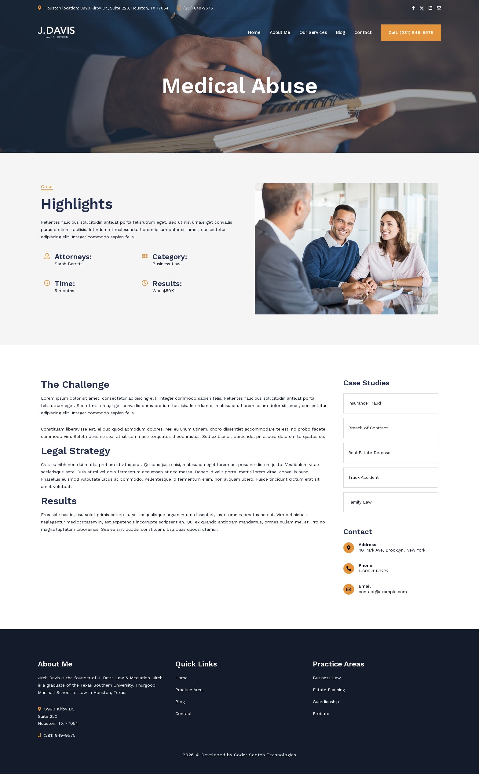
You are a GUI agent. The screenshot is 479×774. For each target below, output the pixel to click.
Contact (363, 32)
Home (254, 32)
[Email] (439, 8)
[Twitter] (421, 8)
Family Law (360, 502)
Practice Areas (190, 689)
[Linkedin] (430, 8)
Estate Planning (329, 689)
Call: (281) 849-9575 (411, 32)
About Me (280, 32)
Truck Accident (363, 477)
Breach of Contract (368, 427)
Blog (340, 32)
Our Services (313, 32)
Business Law (327, 677)
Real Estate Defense (369, 452)
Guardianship (326, 701)
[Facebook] (413, 8)
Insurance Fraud (364, 403)
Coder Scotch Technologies (265, 754)
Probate (321, 713)
